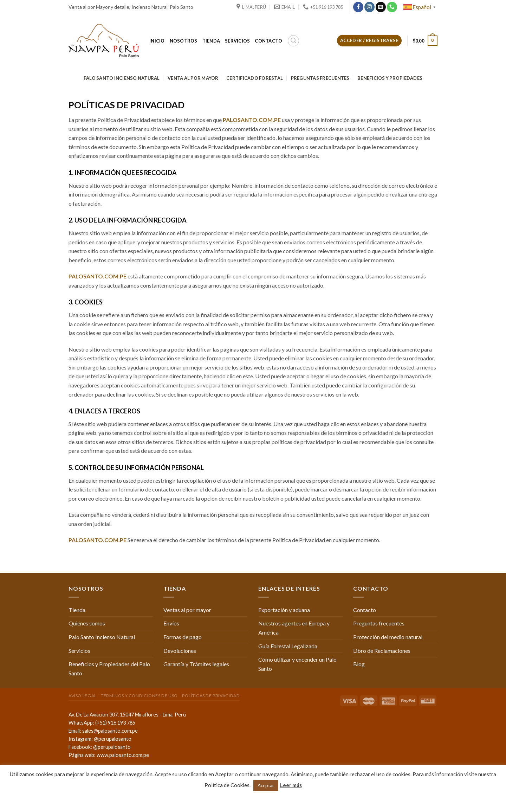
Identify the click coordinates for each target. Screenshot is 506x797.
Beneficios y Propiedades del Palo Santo (109, 668)
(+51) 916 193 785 (115, 723)
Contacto (268, 41)
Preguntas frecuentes (320, 78)
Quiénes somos (87, 623)
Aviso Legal (83, 695)
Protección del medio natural (387, 637)
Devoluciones (179, 650)
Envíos (171, 623)
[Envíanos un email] (381, 7)
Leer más (291, 785)
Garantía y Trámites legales (196, 664)
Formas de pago (182, 637)
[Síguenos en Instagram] (369, 7)
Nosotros (183, 41)
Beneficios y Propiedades (389, 78)
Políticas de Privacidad (211, 695)
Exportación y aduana (284, 609)
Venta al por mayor (193, 78)
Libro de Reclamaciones (381, 650)
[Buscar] (293, 40)
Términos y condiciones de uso (139, 695)
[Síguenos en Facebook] (358, 7)
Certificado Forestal (254, 78)
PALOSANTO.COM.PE (252, 119)
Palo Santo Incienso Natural (122, 78)
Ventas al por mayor (187, 609)
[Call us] (392, 7)
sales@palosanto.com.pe (110, 731)
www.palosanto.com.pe (123, 755)
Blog (359, 664)
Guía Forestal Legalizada (287, 646)
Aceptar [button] (266, 785)
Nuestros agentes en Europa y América (294, 628)
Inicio (157, 41)
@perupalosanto (112, 739)
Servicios (237, 41)
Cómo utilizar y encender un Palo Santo (297, 664)
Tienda (211, 41)
